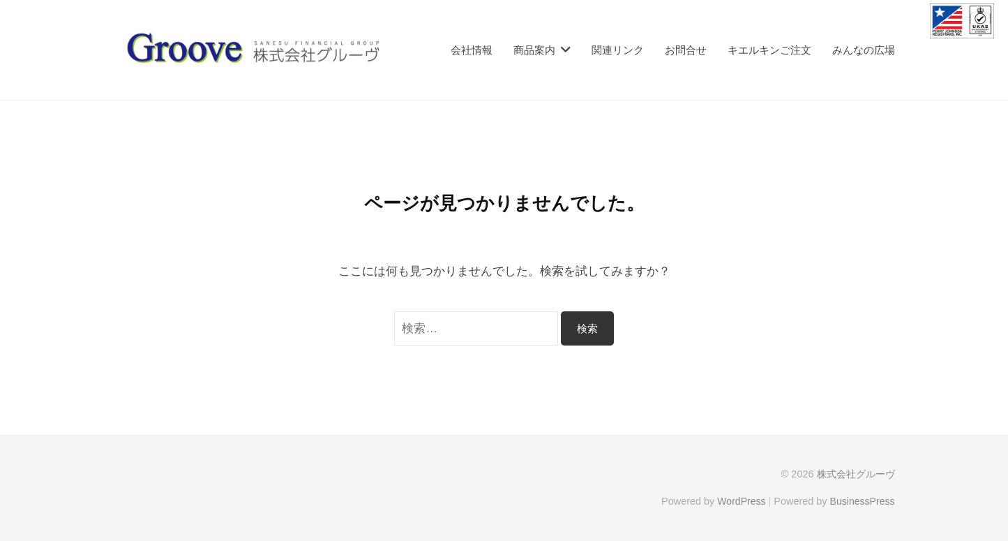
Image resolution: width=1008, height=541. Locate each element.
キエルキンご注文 (769, 50)
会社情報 (471, 50)
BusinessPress (861, 501)
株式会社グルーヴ (856, 474)
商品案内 (534, 50)
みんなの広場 (863, 50)
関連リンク (618, 50)
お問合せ (686, 50)
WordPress (739, 501)
